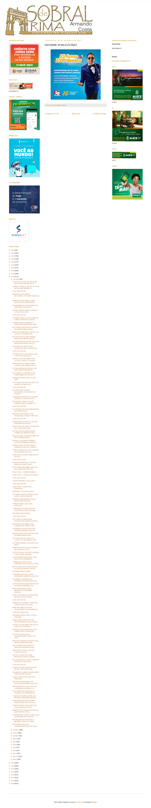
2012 (12, 775)
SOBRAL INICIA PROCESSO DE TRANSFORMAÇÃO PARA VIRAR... (25, 621)
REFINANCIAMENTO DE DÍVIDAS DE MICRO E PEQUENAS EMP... (25, 641)
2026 (12, 250)
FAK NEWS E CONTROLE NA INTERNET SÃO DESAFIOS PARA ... (25, 580)
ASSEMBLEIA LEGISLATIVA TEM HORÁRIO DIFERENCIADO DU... (24, 529)
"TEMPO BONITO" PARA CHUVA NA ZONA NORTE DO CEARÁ (24, 706)
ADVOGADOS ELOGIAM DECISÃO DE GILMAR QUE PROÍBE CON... (25, 584)
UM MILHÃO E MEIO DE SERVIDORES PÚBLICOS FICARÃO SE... (25, 673)
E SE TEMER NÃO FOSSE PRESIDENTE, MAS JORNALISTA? (25, 410)
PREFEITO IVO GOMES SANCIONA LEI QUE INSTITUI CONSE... (25, 711)
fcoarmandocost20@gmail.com (121, 61)
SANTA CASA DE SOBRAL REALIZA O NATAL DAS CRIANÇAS (25, 625)
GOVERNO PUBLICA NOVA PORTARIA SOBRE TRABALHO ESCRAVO (25, 319)
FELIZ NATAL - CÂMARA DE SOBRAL (25, 475)
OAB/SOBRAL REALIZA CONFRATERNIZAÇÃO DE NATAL (24, 725)
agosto (15, 739)
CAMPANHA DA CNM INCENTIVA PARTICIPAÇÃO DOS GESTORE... (24, 509)
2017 (12, 276)
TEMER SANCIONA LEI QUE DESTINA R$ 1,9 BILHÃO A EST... (25, 548)
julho (14, 742)
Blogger (94, 802)
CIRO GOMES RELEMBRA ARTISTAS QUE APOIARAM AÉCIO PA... (24, 468)
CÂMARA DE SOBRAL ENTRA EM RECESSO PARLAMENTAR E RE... (24, 697)
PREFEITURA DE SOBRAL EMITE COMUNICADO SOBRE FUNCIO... (24, 364)
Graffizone (79, 802)
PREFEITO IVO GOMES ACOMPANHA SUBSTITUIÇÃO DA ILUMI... (25, 603)
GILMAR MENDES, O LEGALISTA (23, 481)
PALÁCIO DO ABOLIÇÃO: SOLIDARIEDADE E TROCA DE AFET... (24, 636)
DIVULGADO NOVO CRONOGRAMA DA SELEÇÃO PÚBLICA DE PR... (24, 567)
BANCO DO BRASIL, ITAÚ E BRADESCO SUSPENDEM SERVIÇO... (22, 590)
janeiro (15, 759)
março (15, 753)
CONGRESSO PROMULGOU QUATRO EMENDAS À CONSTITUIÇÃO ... (25, 397)
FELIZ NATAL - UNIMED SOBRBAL (24, 472)
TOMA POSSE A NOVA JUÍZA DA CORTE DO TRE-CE (23, 651)
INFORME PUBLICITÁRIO (21, 513)
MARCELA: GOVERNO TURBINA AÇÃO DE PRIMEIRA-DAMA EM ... (25, 441)
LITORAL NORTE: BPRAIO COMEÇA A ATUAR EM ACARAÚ (25, 311)
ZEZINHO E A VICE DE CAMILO (23, 491)
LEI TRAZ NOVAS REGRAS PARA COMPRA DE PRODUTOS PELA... (24, 432)
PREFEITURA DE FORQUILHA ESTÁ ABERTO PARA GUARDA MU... (24, 630)
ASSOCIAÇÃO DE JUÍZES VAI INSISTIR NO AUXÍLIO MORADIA (25, 427)
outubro (15, 733)
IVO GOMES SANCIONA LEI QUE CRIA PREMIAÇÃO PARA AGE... (25, 383)
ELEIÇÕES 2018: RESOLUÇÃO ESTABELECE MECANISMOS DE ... (25, 347)
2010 (12, 780)
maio (14, 747)
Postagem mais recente (52, 114)
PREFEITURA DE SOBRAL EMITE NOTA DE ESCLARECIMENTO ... (24, 301)
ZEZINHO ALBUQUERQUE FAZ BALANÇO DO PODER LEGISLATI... (25, 682)
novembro (16, 730)
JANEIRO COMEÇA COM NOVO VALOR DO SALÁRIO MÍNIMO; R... (25, 287)
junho (15, 744)
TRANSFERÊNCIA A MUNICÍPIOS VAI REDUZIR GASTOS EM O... (25, 306)
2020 (12, 268)
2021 (12, 265)
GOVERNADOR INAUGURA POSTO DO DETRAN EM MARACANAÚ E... (25, 342)
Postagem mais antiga (99, 114)
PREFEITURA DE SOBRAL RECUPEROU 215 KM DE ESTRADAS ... (25, 296)
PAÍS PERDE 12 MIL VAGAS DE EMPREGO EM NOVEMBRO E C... (24, 402)
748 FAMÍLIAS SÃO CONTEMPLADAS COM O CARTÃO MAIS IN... (25, 495)
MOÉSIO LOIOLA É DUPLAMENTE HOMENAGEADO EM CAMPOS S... (25, 446)
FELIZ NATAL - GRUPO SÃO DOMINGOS (21, 487)
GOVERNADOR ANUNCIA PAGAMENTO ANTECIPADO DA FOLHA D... (24, 392)
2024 (12, 256)
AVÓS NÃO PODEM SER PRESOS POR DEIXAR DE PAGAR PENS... (25, 596)
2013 (12, 772)
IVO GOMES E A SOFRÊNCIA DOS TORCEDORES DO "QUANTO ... (24, 374)
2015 (12, 766)
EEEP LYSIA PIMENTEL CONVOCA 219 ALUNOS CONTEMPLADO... (25, 333)
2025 (12, 253)
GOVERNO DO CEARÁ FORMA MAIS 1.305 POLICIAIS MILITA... (25, 355)
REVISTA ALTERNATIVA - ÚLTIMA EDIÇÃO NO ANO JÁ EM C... (24, 463)
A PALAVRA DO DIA (19, 291)
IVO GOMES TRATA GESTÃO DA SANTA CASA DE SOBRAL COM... (24, 539)
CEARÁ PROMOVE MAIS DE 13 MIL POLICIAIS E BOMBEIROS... (24, 558)
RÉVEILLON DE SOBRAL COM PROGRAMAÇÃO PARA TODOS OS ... (25, 414)
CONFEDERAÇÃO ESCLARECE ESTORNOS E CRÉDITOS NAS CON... (25, 575)
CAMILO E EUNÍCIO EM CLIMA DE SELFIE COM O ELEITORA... (24, 668)
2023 (12, 259)
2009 (12, 783)
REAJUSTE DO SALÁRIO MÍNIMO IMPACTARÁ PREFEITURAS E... (24, 338)
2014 (12, 769)
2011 (12, 777)
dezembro (16, 279)
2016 (12, 763)
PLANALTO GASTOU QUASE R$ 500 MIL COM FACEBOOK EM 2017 (24, 282)
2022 (12, 262)
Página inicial (76, 114)
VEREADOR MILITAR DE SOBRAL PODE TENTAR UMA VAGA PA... (24, 701)
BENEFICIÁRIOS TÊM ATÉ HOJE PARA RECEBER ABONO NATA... (25, 534)
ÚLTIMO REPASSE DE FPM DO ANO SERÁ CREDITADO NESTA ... (24, 369)
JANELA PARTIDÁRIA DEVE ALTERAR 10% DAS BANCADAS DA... (25, 451)
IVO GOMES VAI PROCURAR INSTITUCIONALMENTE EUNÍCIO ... (25, 520)
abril (14, 750)
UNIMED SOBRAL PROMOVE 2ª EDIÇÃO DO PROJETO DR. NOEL (24, 323)
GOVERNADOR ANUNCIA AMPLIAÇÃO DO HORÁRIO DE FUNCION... (25, 716)
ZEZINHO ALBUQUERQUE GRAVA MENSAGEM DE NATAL (24, 500)
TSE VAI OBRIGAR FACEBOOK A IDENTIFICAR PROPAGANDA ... (24, 646)
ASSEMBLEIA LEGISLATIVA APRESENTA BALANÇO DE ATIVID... (25, 563)
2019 (12, 271)
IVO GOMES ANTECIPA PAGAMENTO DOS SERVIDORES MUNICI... (25, 328)
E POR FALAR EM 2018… (20, 612)
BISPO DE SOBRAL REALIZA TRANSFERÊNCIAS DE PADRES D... (25, 608)
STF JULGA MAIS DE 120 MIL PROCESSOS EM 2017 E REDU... (24, 656)
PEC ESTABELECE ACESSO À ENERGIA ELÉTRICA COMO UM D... (25, 660)
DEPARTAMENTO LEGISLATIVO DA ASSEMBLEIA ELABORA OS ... (24, 687)
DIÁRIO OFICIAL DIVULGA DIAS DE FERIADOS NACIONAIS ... (24, 422)
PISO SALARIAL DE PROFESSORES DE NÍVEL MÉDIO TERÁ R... (25, 436)
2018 (12, 274)
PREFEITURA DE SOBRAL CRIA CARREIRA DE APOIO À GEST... (24, 525)
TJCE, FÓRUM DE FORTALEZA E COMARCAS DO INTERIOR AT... (24, 692)
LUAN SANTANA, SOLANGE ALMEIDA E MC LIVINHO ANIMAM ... (25, 553)
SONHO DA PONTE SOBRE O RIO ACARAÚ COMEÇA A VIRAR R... (24, 359)
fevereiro (16, 756)
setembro (16, 736)
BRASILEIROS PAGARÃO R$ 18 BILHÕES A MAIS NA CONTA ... (23, 720)
